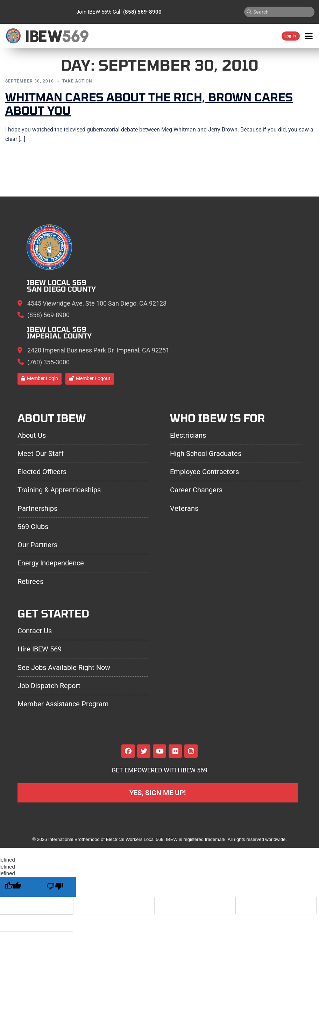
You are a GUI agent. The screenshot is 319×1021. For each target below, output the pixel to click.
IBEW (45, 36)
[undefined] (55, 887)
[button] (309, 36)
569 (78, 36)
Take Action (77, 81)
